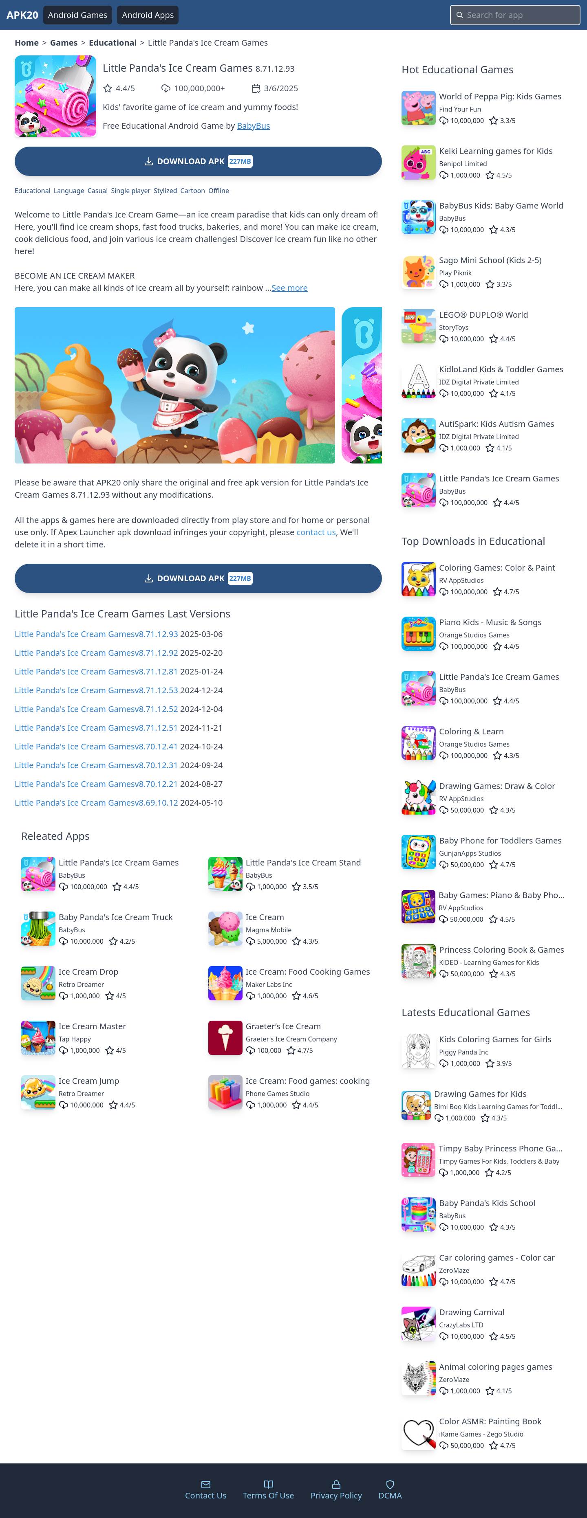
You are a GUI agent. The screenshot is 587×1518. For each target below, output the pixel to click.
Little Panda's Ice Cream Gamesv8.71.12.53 (96, 690)
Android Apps (148, 14)
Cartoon (193, 190)
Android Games (77, 14)
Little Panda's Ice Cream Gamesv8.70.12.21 (96, 783)
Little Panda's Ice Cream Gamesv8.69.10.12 (96, 802)
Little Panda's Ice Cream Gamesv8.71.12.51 (96, 727)
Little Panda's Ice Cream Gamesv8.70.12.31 (96, 765)
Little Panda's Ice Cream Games (178, 68)
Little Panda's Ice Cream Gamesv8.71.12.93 (96, 633)
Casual (98, 190)
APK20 (22, 15)
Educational (113, 42)
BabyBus (253, 125)
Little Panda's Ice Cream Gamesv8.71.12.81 (96, 671)
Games (64, 42)
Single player (130, 190)
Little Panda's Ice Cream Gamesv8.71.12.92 (96, 652)
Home (27, 42)
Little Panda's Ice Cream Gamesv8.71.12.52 (96, 708)
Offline (218, 190)
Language (69, 190)
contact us (316, 532)
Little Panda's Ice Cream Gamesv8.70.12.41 (96, 746)
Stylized (165, 190)
